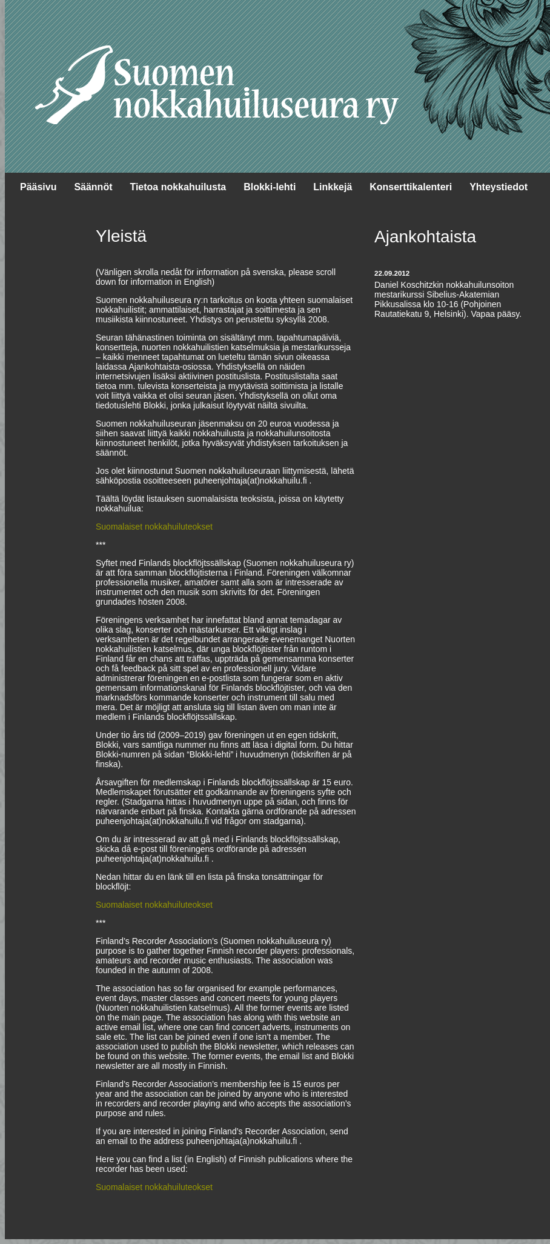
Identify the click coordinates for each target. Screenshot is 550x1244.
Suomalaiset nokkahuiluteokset (154, 526)
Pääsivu (38, 187)
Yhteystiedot (498, 187)
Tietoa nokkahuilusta (178, 187)
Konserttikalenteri (410, 187)
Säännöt (93, 187)
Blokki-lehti (270, 187)
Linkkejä (332, 187)
